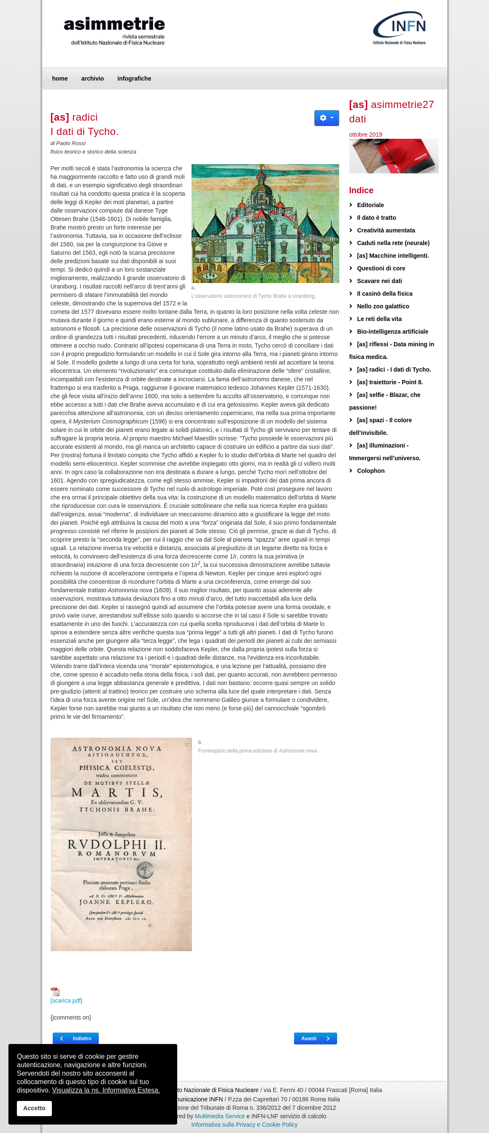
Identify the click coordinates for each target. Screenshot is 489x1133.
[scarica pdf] (66, 995)
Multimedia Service (220, 1116)
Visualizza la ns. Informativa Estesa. (106, 1090)
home (60, 78)
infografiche (134, 78)
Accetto (34, 1108)
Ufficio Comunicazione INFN (186, 1099)
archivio (92, 78)
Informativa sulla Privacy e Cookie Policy (244, 1124)
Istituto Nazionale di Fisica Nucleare (212, 1090)
